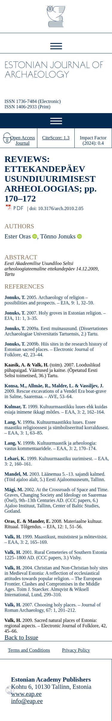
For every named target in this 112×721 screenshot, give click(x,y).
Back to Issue (21, 637)
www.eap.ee (26, 693)
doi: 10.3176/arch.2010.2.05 (56, 208)
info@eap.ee (27, 701)
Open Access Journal (22, 140)
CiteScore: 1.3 (56, 137)
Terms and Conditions (29, 650)
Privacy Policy (76, 650)
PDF (18, 206)
